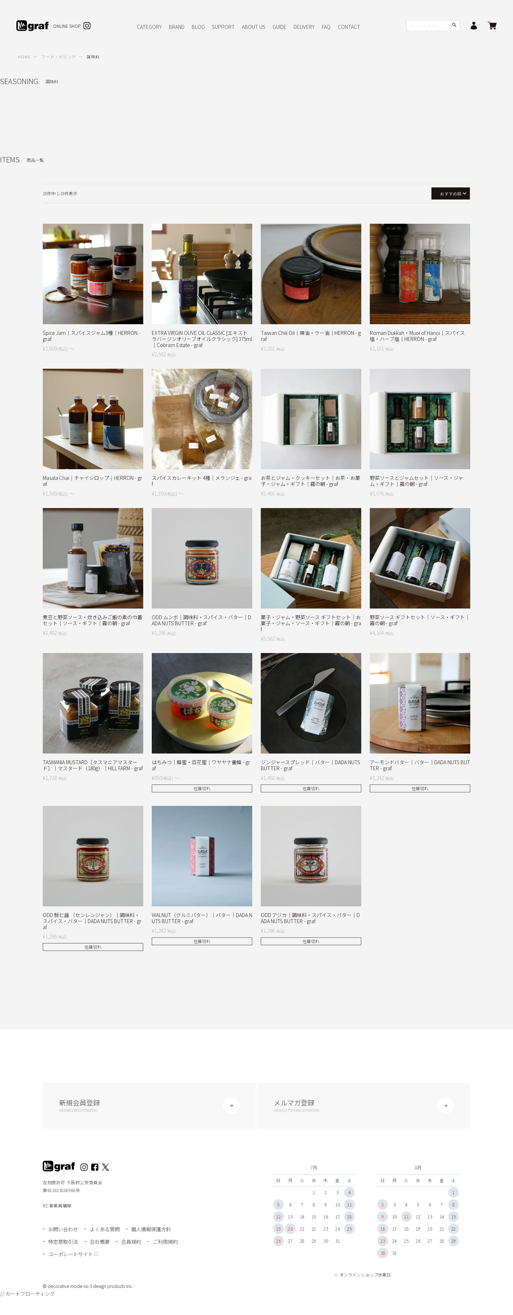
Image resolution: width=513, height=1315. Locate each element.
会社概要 (101, 1242)
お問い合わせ (64, 1231)
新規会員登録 (149, 1107)
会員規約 (133, 1242)
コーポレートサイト (110, 1254)
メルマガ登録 (363, 1107)
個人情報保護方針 (155, 1231)
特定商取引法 (64, 1242)
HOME (24, 56)
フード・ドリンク (58, 56)
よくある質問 (107, 1231)
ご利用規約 (61, 1254)
